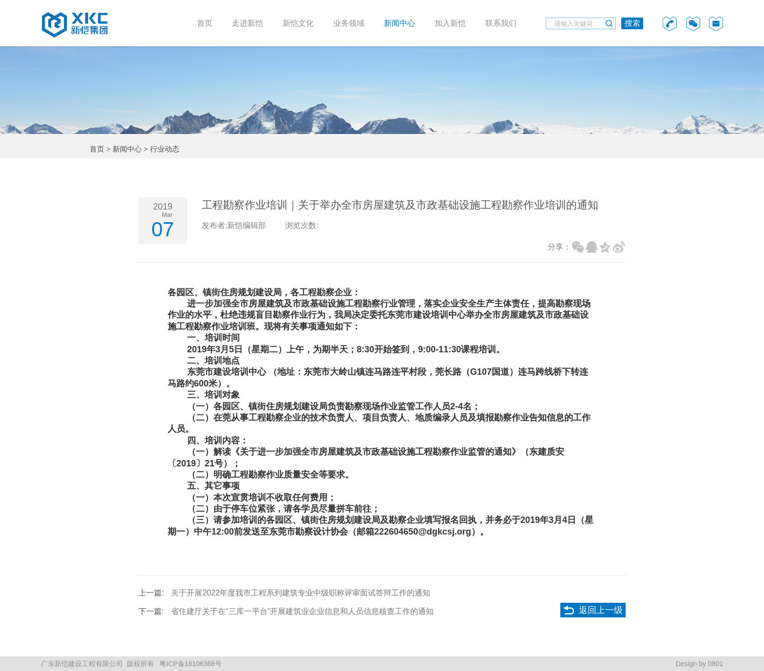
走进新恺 (247, 23)
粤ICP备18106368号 (190, 664)
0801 (715, 664)
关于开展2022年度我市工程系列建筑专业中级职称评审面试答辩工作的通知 (300, 593)
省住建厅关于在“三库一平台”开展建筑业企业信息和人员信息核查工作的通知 (302, 611)
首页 (204, 23)
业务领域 (348, 23)
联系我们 (500, 23)
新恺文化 (298, 23)
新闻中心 (399, 23)
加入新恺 (450, 23)
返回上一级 (601, 610)
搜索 (632, 23)
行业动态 (164, 149)
